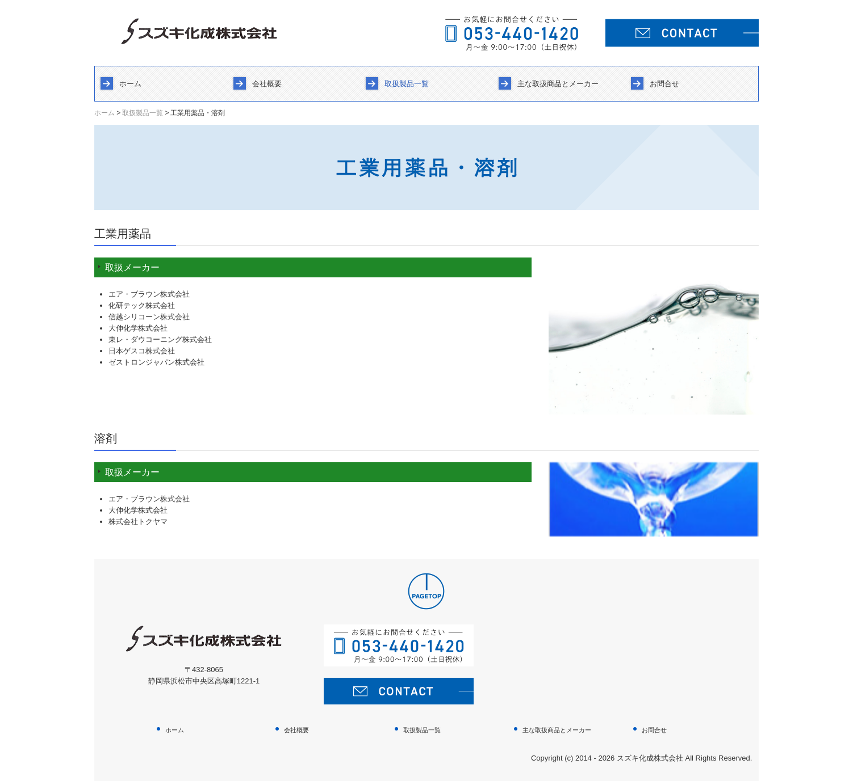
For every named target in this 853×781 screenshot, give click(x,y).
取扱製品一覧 (406, 83)
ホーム (130, 83)
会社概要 (267, 83)
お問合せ (664, 83)
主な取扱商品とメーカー (558, 83)
